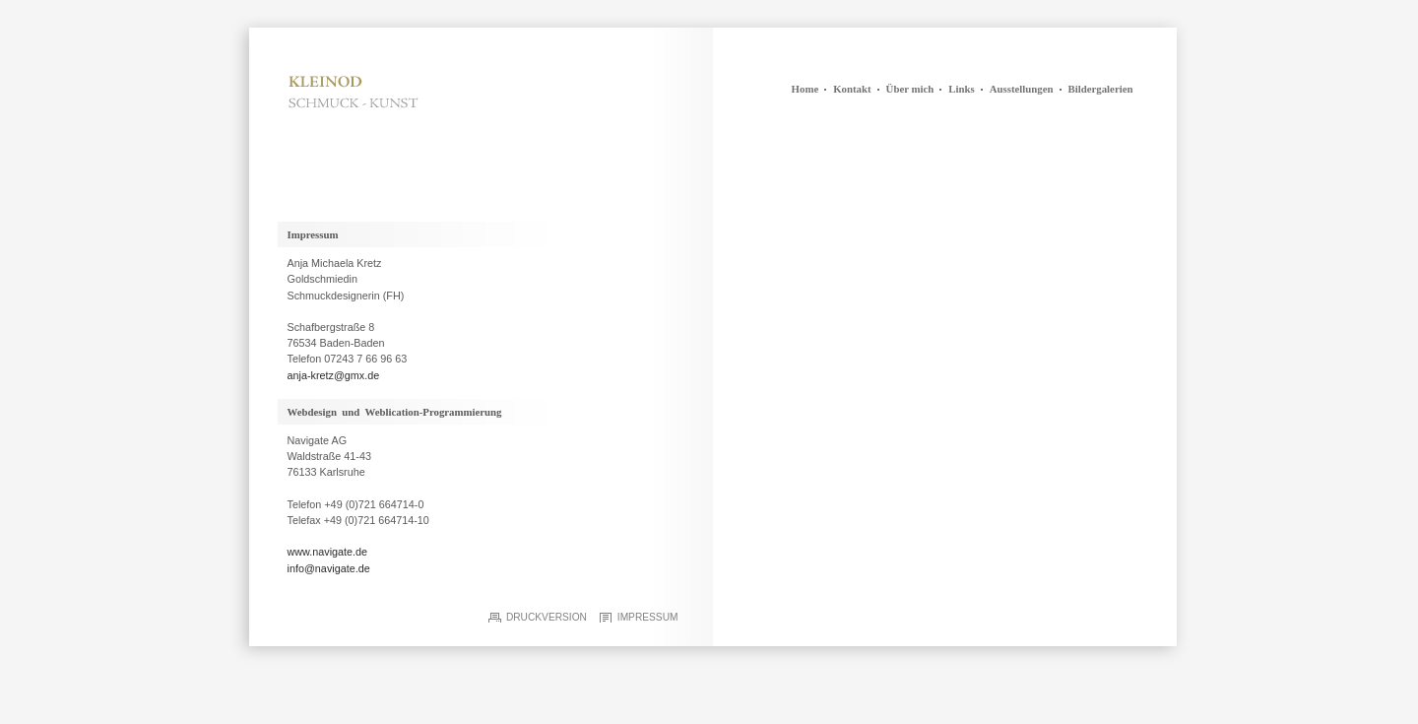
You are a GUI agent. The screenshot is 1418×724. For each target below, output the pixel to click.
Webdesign (312, 412)
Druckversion (546, 617)
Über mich (910, 89)
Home (805, 89)
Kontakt (851, 89)
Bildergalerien (1100, 89)
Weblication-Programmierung (433, 412)
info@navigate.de (329, 568)
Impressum (647, 617)
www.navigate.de (328, 552)
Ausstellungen (1022, 89)
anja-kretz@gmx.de (334, 375)
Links (961, 89)
